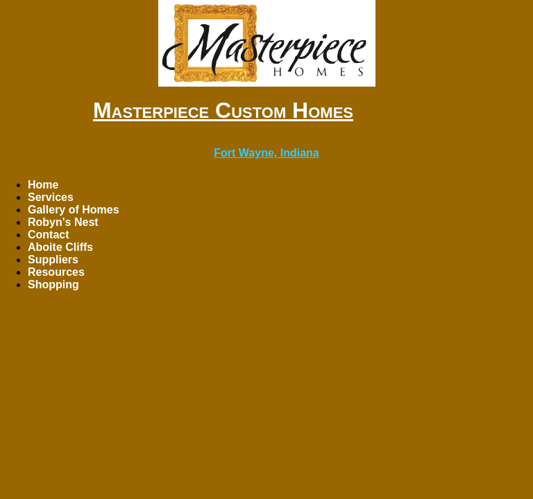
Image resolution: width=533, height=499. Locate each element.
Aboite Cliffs (60, 247)
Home (43, 185)
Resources (56, 272)
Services (51, 197)
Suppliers (53, 259)
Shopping (53, 284)
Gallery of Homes (73, 210)
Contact (48, 234)
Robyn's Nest (63, 222)
